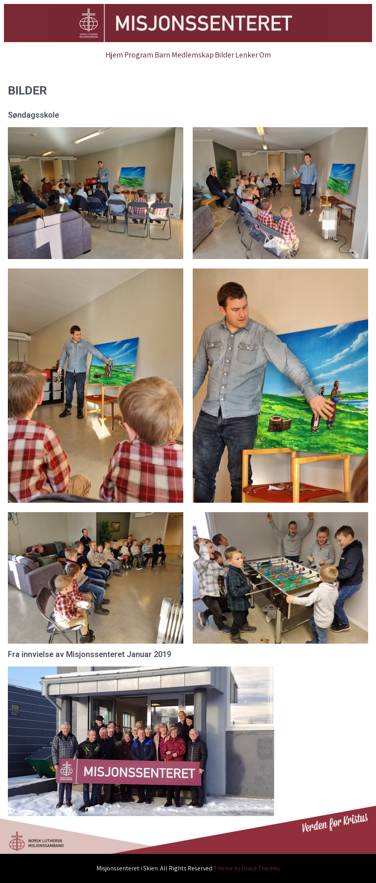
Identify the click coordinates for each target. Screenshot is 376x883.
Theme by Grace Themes (247, 868)
